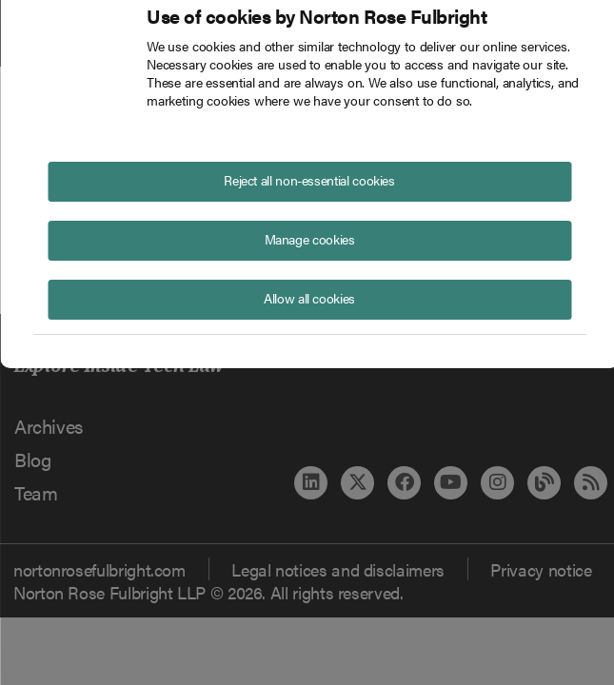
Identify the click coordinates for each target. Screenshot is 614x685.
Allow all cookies (309, 297)
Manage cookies (310, 238)
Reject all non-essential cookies (309, 179)
